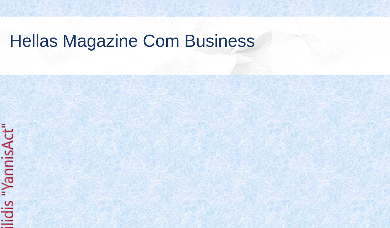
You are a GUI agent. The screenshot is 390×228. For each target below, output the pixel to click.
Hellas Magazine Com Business (132, 41)
